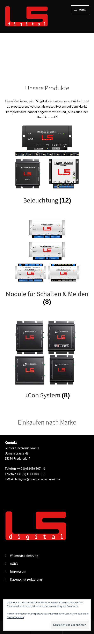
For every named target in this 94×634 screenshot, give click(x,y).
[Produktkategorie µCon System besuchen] (47, 359)
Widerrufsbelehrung (24, 555)
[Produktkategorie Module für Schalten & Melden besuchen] (47, 262)
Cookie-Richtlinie (15, 617)
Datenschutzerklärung (26, 579)
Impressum (18, 571)
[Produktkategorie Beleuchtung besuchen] (47, 164)
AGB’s (14, 564)
